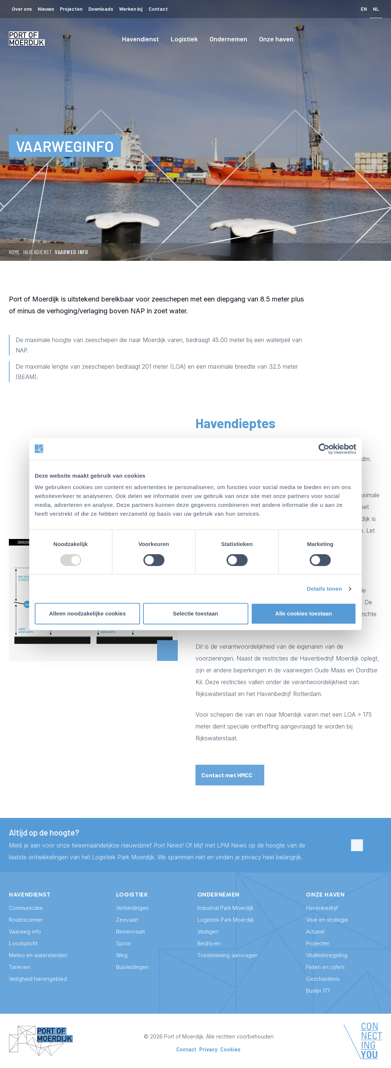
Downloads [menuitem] (100, 9)
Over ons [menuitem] (22, 9)
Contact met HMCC (226, 774)
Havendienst (140, 39)
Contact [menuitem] (158, 9)
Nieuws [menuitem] (46, 9)
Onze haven (276, 39)
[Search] (376, 38)
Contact (186, 1048)
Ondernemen (228, 39)
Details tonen (324, 589)
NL (376, 9)
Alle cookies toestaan (303, 613)
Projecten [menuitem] (71, 9)
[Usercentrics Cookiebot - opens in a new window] (324, 448)
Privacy (208, 1048)
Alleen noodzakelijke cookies (87, 613)
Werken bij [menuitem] (131, 9)
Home (14, 251)
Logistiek (184, 39)
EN (364, 9)
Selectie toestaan (195, 613)
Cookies (230, 1048)
